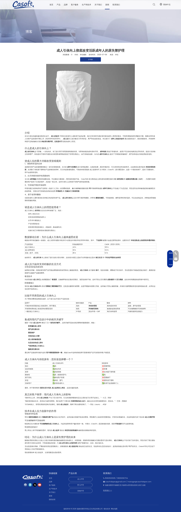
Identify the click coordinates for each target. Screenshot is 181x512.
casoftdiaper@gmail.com (115, 482)
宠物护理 (80, 491)
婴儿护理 (80, 485)
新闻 (107, 4)
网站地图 (114, 509)
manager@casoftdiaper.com (139, 482)
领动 (105, 509)
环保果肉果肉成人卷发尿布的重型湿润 (39, 308)
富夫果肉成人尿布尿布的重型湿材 (101, 179)
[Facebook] (25, 485)
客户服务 (74, 4)
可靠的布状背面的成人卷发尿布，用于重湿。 (41, 306)
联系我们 (116, 4)
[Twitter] (35, 485)
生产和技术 (86, 4)
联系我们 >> (107, 490)
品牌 (66, 4)
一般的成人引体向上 (32, 311)
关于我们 (98, 4)
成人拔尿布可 (95, 169)
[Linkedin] (30, 485)
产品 (58, 4)
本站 (116, 54)
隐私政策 (52, 499)
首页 (51, 4)
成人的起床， (40, 452)
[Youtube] (39, 485)
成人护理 (80, 479)
